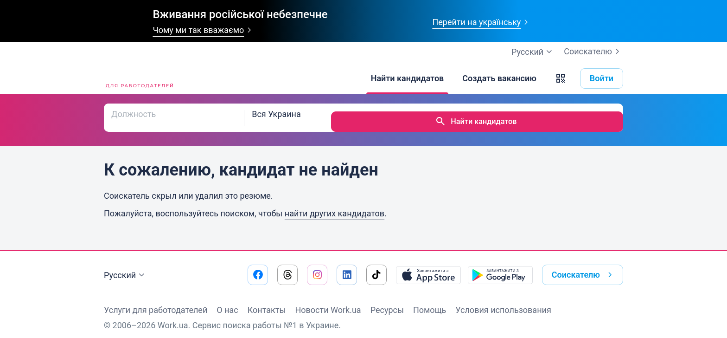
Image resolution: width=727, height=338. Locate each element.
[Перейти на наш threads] (287, 267)
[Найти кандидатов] (407, 78)
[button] (560, 78)
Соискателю (593, 51)
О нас (227, 302)
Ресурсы (387, 302)
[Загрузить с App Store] (428, 267)
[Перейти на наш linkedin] (347, 267)
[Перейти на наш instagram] (317, 267)
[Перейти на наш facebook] (258, 267)
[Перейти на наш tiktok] (376, 267)
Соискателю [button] (584, 266)
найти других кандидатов (334, 205)
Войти (601, 78)
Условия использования (503, 302)
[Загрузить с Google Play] (500, 267)
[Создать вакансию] (499, 78)
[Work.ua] (138, 78)
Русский (125, 267)
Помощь (429, 302)
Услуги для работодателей (155, 302)
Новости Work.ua (328, 302)
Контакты (267, 302)
